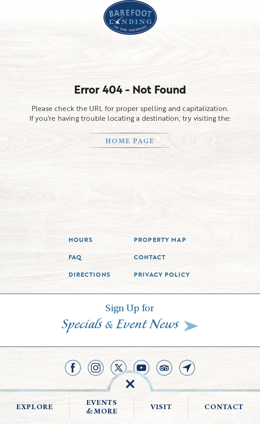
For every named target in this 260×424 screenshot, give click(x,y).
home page (130, 142)
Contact (150, 257)
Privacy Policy (162, 274)
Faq (75, 257)
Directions (90, 274)
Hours (80, 239)
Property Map (160, 239)
